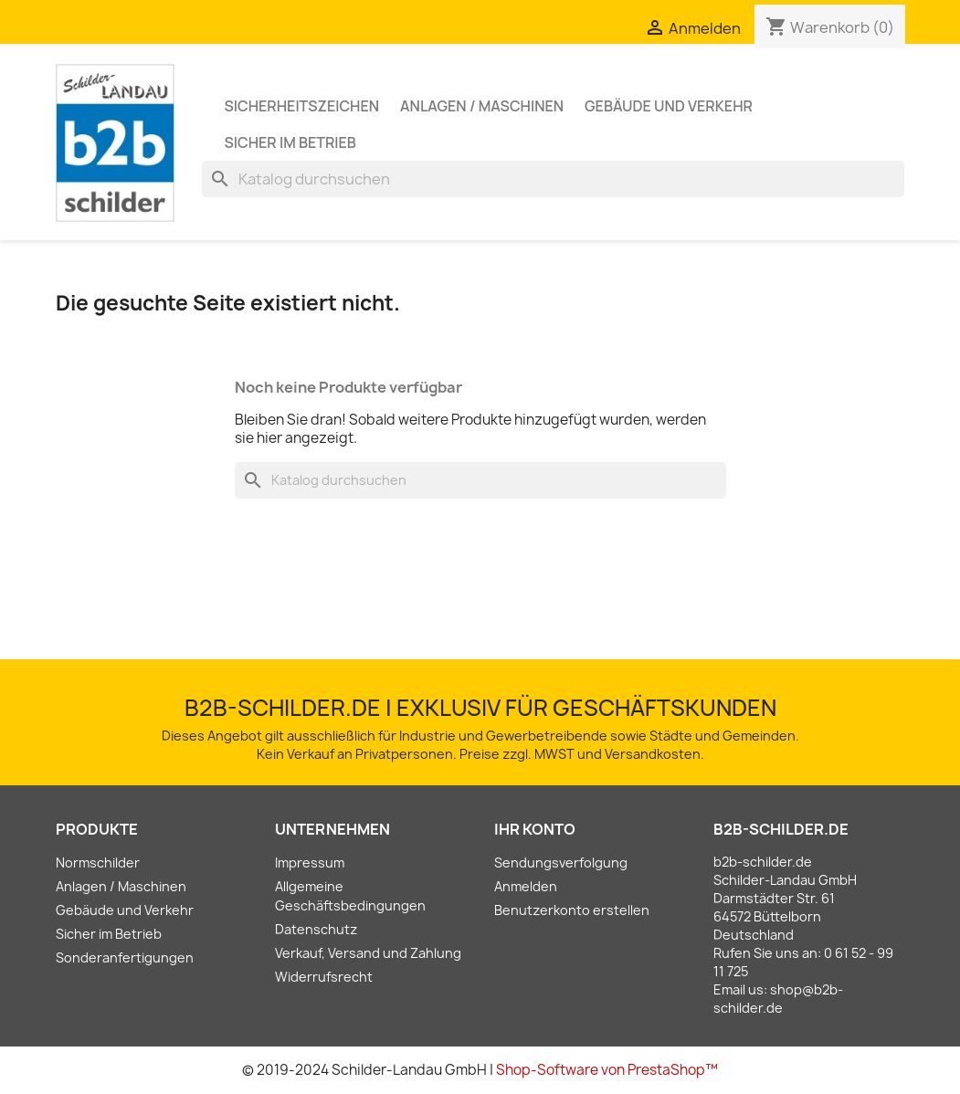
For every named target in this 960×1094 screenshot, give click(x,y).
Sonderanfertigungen (125, 957)
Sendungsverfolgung (561, 862)
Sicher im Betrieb (290, 142)
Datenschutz (316, 929)
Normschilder (98, 862)
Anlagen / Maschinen (482, 106)
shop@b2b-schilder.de (778, 998)
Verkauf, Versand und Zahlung (368, 953)
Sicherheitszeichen (302, 106)
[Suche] (553, 179)
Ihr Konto (534, 829)
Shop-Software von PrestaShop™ (607, 1069)
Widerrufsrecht (324, 976)
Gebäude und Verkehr (669, 106)
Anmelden (525, 886)
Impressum (309, 862)
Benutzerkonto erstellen (571, 910)
